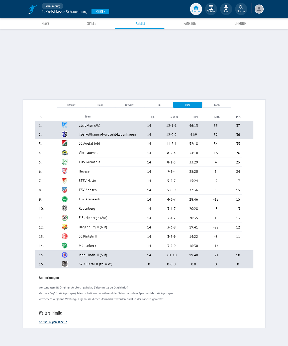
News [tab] (45, 23)
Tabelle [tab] (139, 23)
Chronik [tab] (240, 23)
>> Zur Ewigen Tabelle (53, 322)
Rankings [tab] (190, 23)
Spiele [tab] (91, 23)
